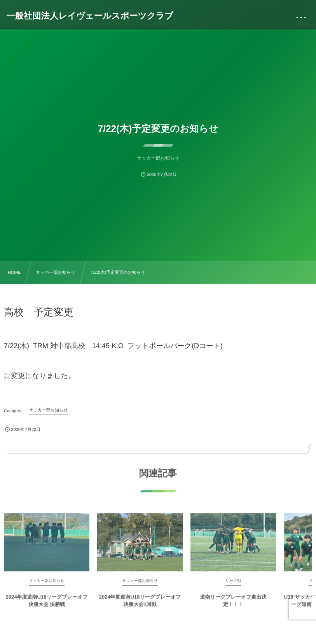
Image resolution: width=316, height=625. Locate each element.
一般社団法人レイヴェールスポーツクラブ (89, 16)
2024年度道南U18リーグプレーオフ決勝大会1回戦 (140, 603)
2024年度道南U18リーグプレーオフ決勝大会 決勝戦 (47, 603)
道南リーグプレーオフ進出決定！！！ (233, 603)
